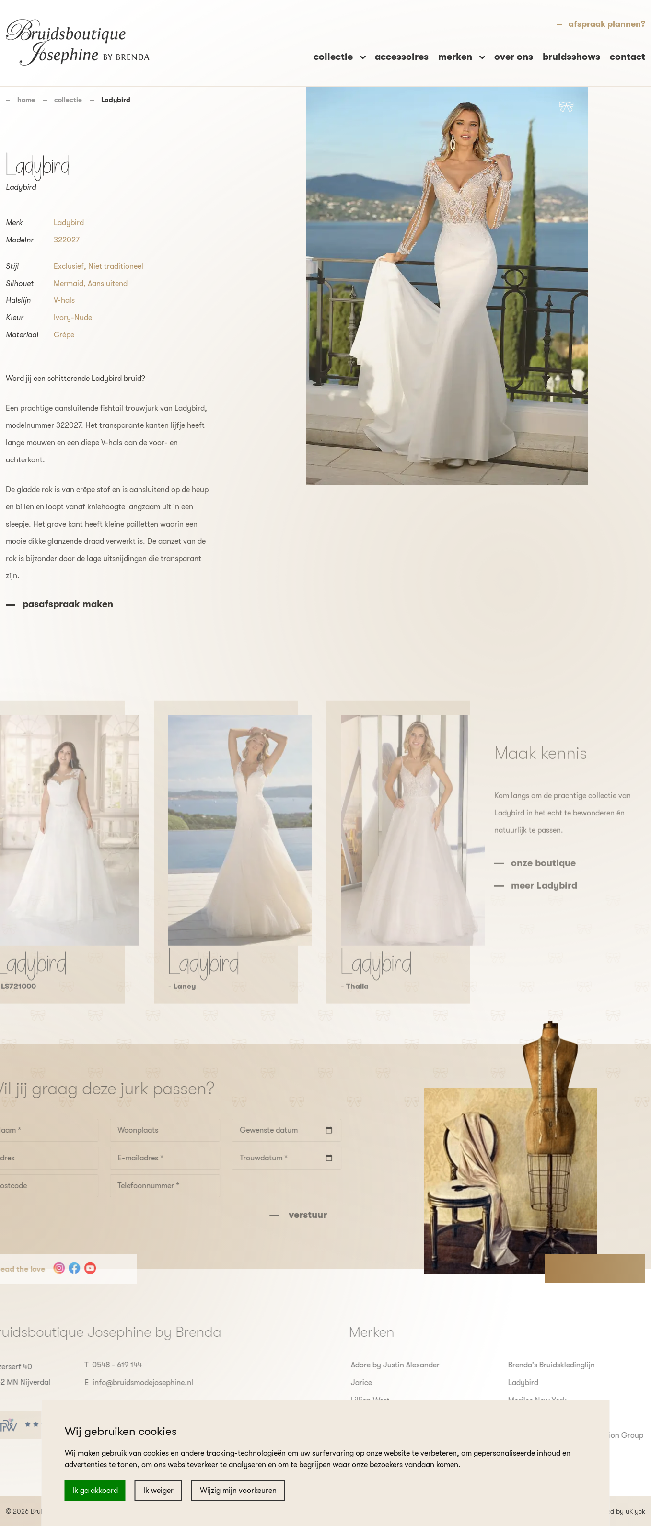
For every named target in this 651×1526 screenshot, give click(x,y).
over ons (513, 56)
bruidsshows (571, 56)
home (26, 99)
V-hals (64, 300)
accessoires (402, 56)
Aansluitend (108, 283)
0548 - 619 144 (88, 1365)
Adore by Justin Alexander (424, 1365)
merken (456, 56)
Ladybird (69, 222)
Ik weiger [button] (158, 1490)
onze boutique (543, 892)
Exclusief (69, 266)
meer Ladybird (544, 914)
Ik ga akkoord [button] (95, 1490)
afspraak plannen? (607, 24)
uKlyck (635, 1511)
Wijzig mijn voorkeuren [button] (238, 1490)
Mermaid (68, 283)
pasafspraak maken (68, 603)
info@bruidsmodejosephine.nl (113, 1382)
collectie (68, 99)
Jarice (390, 1382)
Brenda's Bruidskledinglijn (580, 1365)
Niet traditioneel (115, 266)
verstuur (277, 1214)
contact (627, 56)
